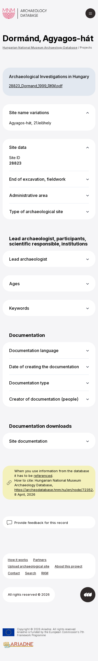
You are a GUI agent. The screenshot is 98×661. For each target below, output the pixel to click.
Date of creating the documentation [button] (44, 366)
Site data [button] (17, 147)
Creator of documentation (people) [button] (43, 399)
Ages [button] (14, 283)
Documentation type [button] (29, 382)
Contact (14, 573)
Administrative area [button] (28, 195)
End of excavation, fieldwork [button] (37, 179)
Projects (86, 47)
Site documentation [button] (28, 441)
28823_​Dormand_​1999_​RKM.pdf (35, 86)
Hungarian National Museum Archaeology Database (40, 47)
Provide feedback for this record (41, 522)
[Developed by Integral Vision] (87, 594)
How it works (18, 560)
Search (30, 573)
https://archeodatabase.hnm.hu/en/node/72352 (53, 490)
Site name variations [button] (29, 112)
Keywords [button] (19, 308)
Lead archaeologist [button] (28, 259)
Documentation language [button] (34, 350)
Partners (40, 560)
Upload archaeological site (28, 566)
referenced (43, 475)
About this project (68, 566)
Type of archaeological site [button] (36, 211)
